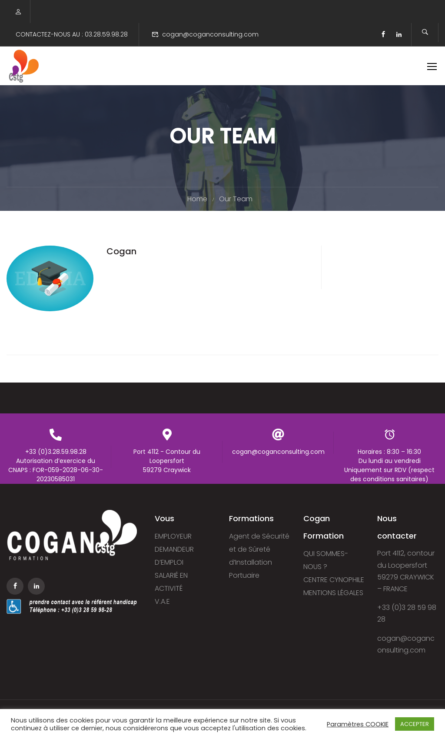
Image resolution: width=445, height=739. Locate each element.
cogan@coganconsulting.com (210, 34)
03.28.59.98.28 (106, 34)
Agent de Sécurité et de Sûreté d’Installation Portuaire (259, 556)
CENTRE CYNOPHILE (333, 580)
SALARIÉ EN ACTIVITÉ (171, 582)
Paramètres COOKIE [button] (358, 724)
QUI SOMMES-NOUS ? (325, 560)
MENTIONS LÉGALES (333, 593)
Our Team (235, 201)
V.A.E (162, 602)
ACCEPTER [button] (414, 724)
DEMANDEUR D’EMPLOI (174, 556)
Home (197, 201)
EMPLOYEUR (173, 537)
